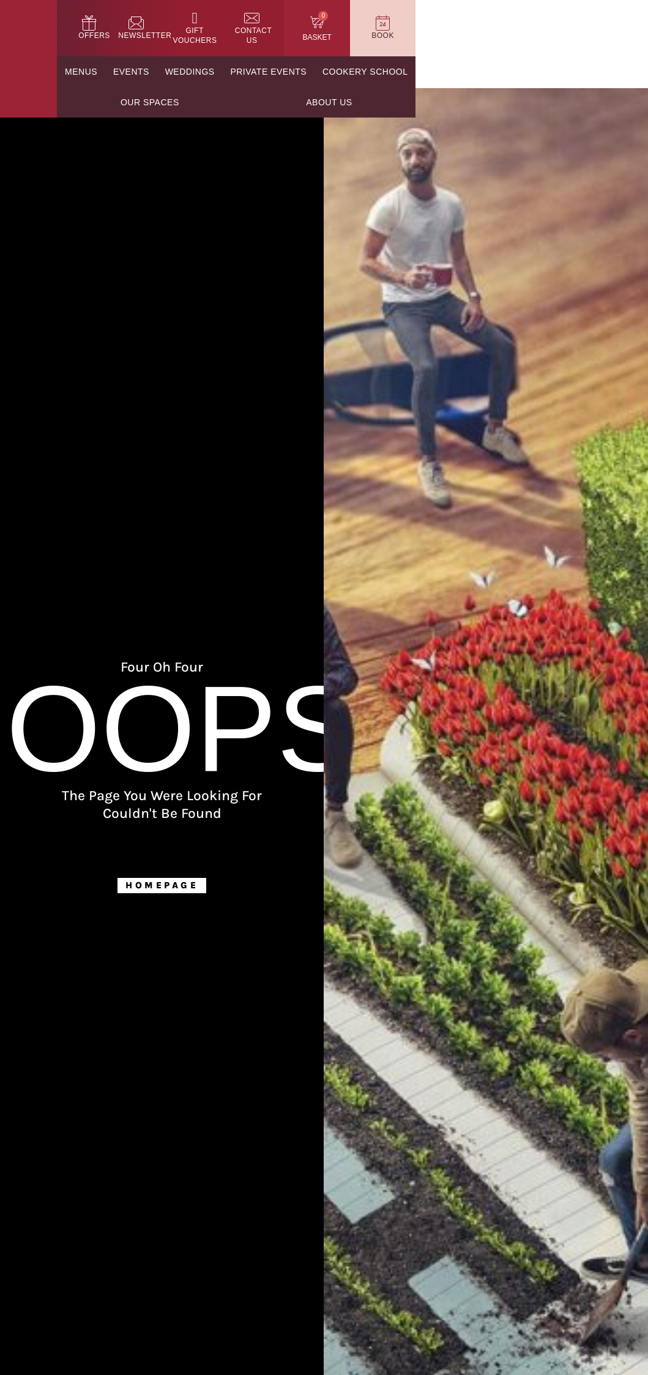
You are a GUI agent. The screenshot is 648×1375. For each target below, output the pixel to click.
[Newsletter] (308, 24)
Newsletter (308, 36)
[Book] (611, 24)
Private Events (332, 73)
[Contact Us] (460, 24)
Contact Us (461, 36)
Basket (537, 38)
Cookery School (438, 73)
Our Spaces (535, 73)
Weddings (244, 73)
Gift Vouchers (385, 36)
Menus (118, 73)
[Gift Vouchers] (385, 24)
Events (176, 73)
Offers (247, 36)
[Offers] (247, 24)
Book (611, 36)
